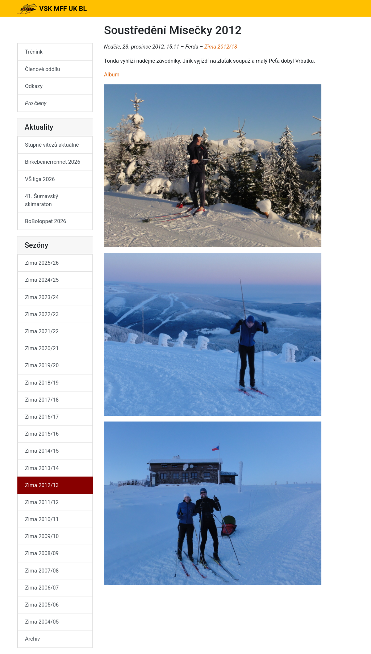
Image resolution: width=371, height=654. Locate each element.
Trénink (33, 52)
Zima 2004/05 (42, 622)
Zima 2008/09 (42, 553)
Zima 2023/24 (42, 297)
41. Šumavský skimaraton (41, 200)
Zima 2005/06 (42, 604)
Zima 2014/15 (42, 451)
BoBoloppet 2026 (45, 221)
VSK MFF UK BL (52, 8)
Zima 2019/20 (42, 365)
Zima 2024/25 (42, 280)
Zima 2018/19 (42, 383)
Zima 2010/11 (42, 519)
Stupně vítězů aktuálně (52, 145)
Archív (32, 639)
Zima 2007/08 (42, 570)
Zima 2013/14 (42, 468)
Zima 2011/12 (42, 502)
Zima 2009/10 (42, 536)
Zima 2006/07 (42, 587)
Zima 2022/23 (42, 314)
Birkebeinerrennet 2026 (52, 162)
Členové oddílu (42, 69)
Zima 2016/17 (42, 417)
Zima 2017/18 (42, 400)
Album (112, 74)
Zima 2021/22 (42, 331)
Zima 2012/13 (220, 46)
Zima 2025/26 (42, 263)
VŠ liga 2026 (40, 179)
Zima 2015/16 (42, 434)
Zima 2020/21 (42, 348)
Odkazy (33, 86)
